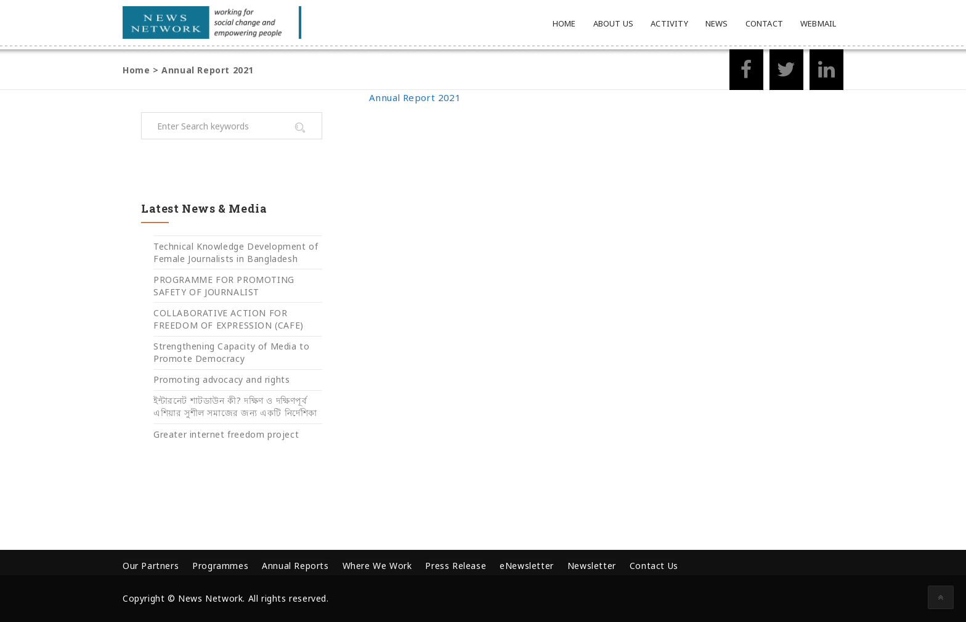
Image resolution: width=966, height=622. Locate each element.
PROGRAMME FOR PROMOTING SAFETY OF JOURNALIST (223, 286)
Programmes (220, 565)
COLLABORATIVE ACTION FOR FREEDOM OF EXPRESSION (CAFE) (228, 319)
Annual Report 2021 (415, 97)
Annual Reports (295, 565)
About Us (613, 23)
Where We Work (377, 565)
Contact (764, 23)
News (716, 23)
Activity (669, 23)
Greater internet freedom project (226, 434)
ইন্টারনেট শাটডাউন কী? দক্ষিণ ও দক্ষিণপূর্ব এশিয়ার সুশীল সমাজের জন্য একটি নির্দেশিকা (235, 407)
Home (564, 23)
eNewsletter (527, 565)
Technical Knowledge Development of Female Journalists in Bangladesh (235, 252)
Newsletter (591, 565)
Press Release (455, 565)
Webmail (818, 23)
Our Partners (151, 565)
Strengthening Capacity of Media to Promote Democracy (231, 352)
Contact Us (654, 565)
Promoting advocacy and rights (221, 379)
